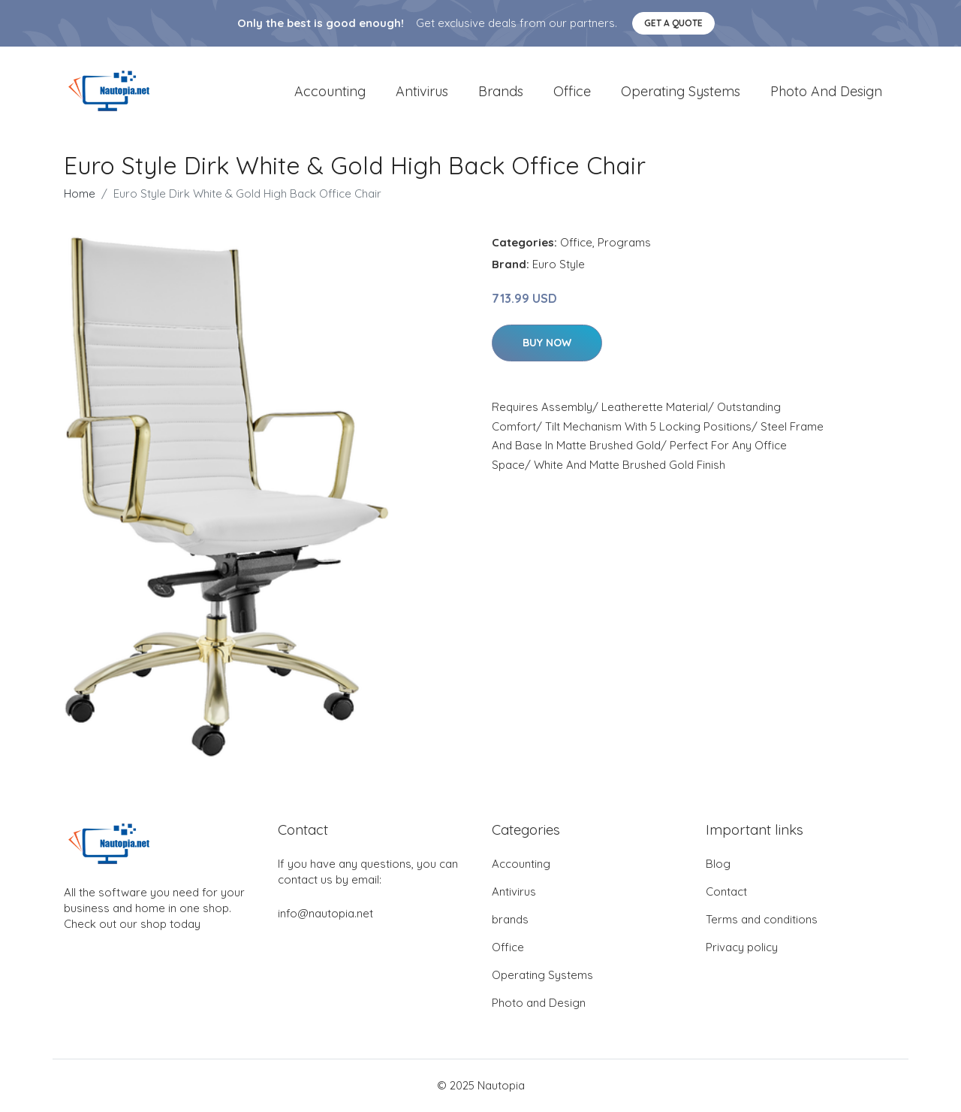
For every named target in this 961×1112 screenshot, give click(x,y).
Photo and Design (826, 91)
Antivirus (422, 91)
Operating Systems (680, 91)
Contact (726, 892)
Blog (718, 864)
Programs (624, 243)
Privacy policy (742, 948)
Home (79, 194)
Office (572, 91)
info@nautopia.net (325, 914)
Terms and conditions (762, 920)
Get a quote (673, 23)
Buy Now (547, 343)
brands (500, 91)
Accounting (330, 91)
